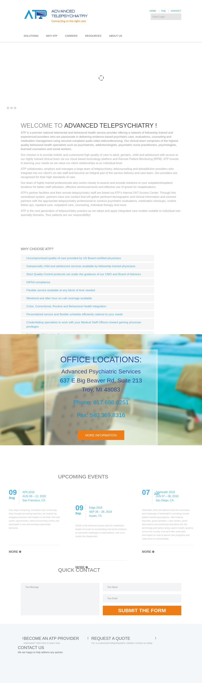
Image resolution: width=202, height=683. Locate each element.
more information (101, 435)
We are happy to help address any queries (40, 652)
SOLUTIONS (31, 35)
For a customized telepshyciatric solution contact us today (121, 643)
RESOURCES (93, 35)
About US (115, 35)
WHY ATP (51, 35)
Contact (176, 11)
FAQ (163, 11)
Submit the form (142, 610)
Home (153, 11)
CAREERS (71, 35)
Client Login (158, 16)
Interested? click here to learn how (42, 643)
